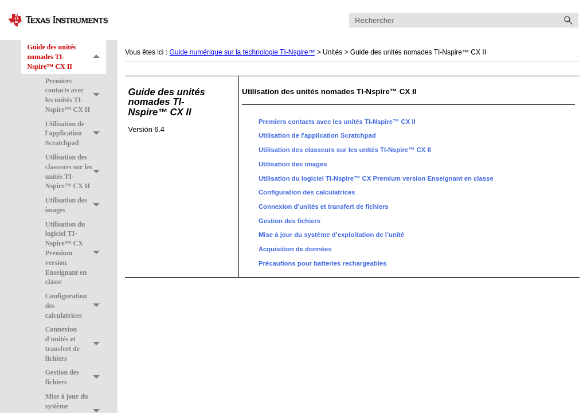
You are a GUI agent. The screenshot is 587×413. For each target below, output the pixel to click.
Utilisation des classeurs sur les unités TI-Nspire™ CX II (75, 171)
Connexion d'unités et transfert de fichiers (75, 343)
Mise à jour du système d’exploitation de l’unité (331, 234)
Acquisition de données (295, 249)
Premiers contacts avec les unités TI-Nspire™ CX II (75, 95)
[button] (568, 20)
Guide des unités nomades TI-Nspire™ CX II (67, 56)
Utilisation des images (75, 205)
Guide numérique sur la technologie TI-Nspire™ (242, 52)
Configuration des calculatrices (75, 305)
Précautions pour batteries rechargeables (323, 263)
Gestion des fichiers (75, 378)
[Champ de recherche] (463, 20)
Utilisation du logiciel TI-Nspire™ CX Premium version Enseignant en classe (75, 253)
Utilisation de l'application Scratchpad (75, 133)
